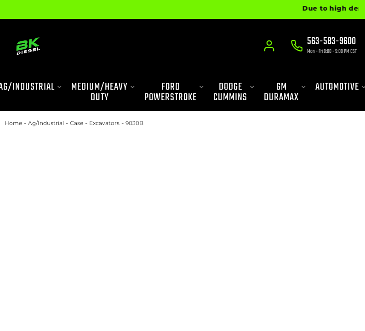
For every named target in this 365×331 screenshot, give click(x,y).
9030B (134, 123)
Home (13, 123)
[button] (103, 92)
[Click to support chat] (323, 46)
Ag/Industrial (46, 123)
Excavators (104, 123)
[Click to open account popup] (269, 46)
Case (76, 123)
